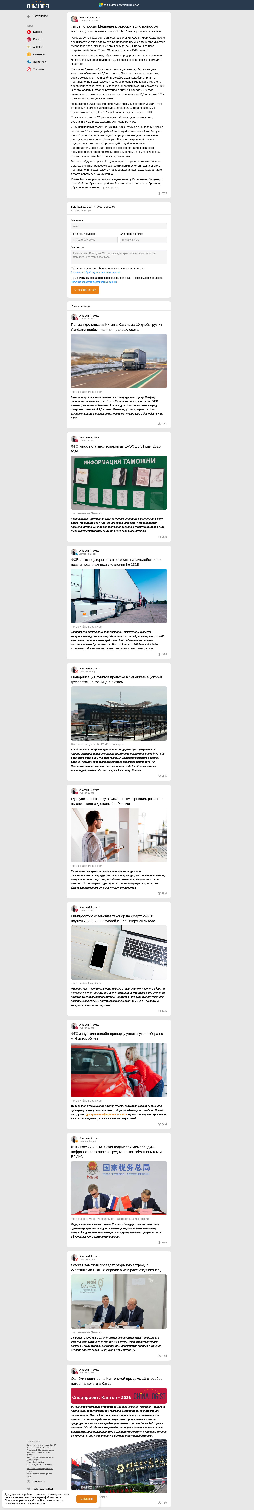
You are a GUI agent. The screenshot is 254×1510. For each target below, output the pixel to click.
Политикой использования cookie (25, 1503)
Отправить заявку (85, 289)
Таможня (83, 671)
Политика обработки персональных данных (40, 1470)
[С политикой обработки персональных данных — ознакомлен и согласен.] (72, 278)
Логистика (84, 554)
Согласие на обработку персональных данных (95, 272)
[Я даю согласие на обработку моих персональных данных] (72, 268)
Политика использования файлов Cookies (39, 1475)
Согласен (87, 1498)
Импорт (83, 20)
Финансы (83, 1141)
